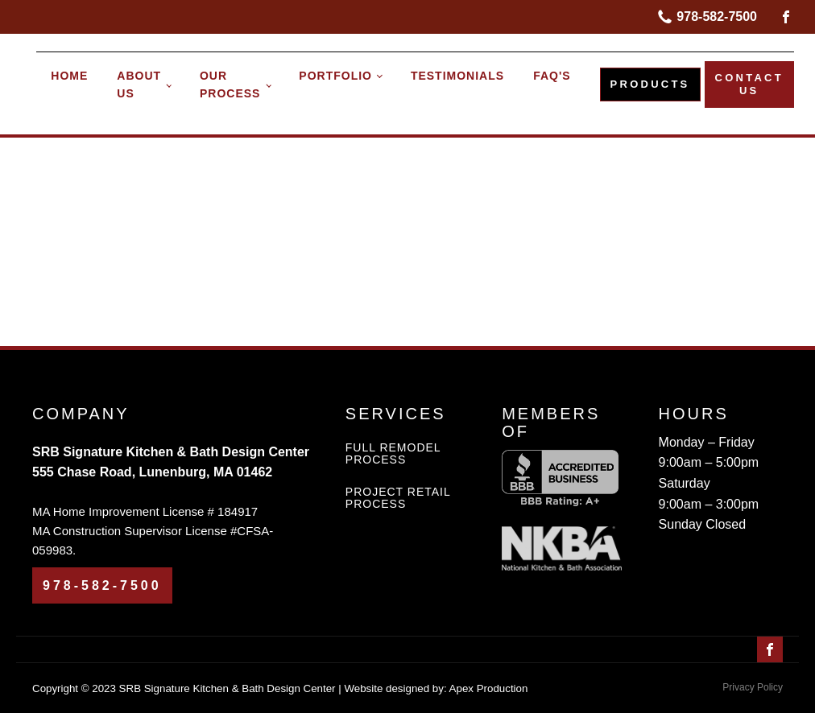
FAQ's (551, 75)
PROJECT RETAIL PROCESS (397, 498)
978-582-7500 (716, 16)
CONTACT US (749, 84)
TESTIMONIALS (457, 75)
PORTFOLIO (335, 75)
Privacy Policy (752, 687)
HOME (69, 75)
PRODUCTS (650, 84)
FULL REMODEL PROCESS (393, 454)
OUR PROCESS (230, 84)
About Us (139, 84)
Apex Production (488, 688)
